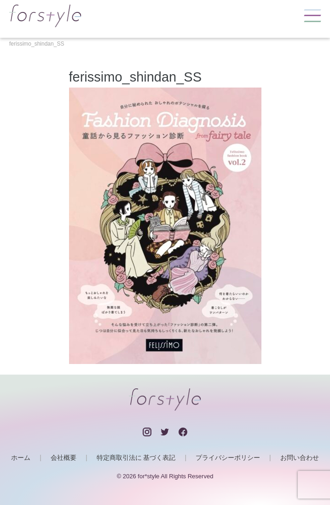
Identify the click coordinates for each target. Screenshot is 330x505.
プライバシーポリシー (228, 457)
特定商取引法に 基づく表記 (136, 457)
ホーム (20, 457)
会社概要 (63, 457)
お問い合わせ (299, 457)
